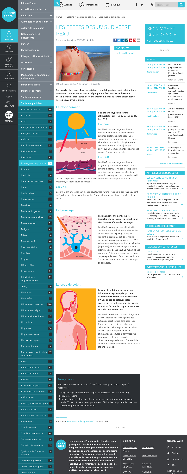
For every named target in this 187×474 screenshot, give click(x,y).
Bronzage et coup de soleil (34, 163)
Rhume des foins (29, 409)
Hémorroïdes (27, 265)
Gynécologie (27, 68)
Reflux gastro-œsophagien (34, 403)
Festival (9, 121)
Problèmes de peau (30, 385)
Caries (24, 187)
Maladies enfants (9, 65)
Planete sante (9, 14)
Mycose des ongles (30, 340)
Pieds (24, 361)
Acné (23, 121)
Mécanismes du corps (32, 304)
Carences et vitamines (32, 181)
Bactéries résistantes (32, 145)
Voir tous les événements (171, 163)
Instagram (175, 459)
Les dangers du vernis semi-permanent (163, 179)
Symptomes (9, 79)
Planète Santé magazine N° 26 (81, 421)
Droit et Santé (9, 91)
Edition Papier (29, 2)
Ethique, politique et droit (35, 56)
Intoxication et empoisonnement (29, 279)
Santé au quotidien (31, 103)
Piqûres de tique (29, 373)
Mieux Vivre (9, 106)
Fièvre (24, 235)
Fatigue (25, 229)
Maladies (9, 52)
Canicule (25, 175)
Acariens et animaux (31, 109)
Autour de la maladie (32, 27)
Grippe (24, 259)
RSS (171, 465)
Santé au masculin (31, 97)
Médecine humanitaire (32, 316)
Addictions (26, 15)
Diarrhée (25, 205)
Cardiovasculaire (30, 49)
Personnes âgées (30, 84)
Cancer (25, 43)
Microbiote (26, 322)
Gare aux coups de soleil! (162, 210)
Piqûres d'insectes (30, 367)
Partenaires (92, 4)
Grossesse (26, 62)
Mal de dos (26, 292)
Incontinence (27, 271)
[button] (115, 40)
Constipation (27, 199)
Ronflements (27, 421)
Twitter (173, 453)
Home (59, 16)
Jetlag (24, 286)
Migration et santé (30, 334)
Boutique (115, 4)
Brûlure (25, 169)
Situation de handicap (32, 445)
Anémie (25, 139)
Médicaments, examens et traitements (35, 76)
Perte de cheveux (29, 346)
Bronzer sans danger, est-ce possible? (164, 195)
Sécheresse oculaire (31, 439)
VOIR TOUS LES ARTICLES (160, 40)
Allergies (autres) (29, 133)
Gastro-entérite (29, 247)
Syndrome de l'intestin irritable (32, 453)
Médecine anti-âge (30, 310)
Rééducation (27, 397)
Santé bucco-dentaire (32, 433)
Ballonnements (28, 151)
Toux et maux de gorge (32, 466)
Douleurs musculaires (32, 217)
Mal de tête (26, 298)
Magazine (9, 39)
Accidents (26, 115)
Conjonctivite (27, 193)
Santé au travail (29, 427)
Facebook (174, 447)
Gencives (25, 253)
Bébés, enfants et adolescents (30, 36)
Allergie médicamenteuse (34, 127)
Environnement (28, 223)
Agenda (68, 4)
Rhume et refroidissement (34, 415)
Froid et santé (28, 241)
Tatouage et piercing (31, 460)
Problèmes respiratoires (33, 391)
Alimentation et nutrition (34, 21)
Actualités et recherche (33, 9)
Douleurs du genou (30, 211)
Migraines (26, 328)
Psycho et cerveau (31, 90)
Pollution (25, 379)
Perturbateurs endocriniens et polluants (35, 354)
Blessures (26, 157)
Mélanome (153, 251)
